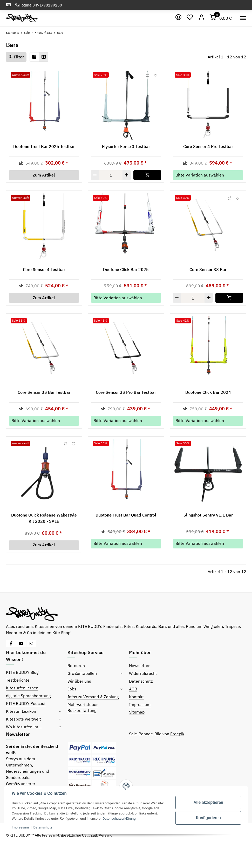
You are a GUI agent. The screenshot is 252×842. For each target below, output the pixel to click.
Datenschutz (141, 681)
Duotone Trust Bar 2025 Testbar (44, 146)
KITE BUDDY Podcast (26, 703)
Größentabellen (82, 673)
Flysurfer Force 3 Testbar (126, 146)
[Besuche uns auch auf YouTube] (21, 643)
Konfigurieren (208, 817)
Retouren (76, 665)
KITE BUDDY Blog (22, 672)
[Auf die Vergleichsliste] (148, 75)
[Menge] (111, 175)
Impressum (140, 704)
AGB (133, 688)
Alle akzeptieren (208, 802)
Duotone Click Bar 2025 (126, 269)
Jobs (71, 688)
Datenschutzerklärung (119, 818)
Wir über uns (79, 681)
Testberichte (18, 680)
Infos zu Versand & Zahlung (93, 696)
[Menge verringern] (95, 175)
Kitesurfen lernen (22, 687)
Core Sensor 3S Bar (208, 269)
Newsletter (139, 665)
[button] (34, 57)
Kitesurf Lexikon (21, 711)
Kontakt (136, 696)
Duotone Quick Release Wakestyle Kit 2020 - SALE (44, 518)
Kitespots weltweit (23, 719)
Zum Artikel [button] (44, 175)
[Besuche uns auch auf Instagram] (31, 643)
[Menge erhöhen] (126, 175)
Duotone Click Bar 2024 (208, 392)
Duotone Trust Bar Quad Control (126, 515)
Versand (105, 835)
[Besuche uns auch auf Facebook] (11, 643)
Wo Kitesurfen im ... (24, 726)
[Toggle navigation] (243, 18)
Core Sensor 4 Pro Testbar (208, 146)
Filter (16, 56)
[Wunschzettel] (190, 18)
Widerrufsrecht (143, 673)
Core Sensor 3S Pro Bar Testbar (126, 392)
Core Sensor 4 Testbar (44, 269)
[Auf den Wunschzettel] (155, 75)
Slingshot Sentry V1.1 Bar (208, 515)
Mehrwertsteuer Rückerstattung (82, 707)
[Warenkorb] (220, 18)
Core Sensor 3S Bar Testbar (44, 392)
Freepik (177, 733)
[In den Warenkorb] (147, 175)
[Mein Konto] (201, 18)
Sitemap (137, 712)
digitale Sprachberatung (28, 695)
